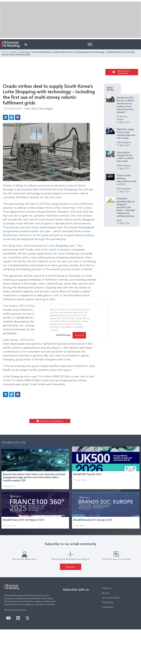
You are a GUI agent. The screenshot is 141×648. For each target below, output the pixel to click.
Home (14, 52)
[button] (25, 44)
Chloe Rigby (45, 108)
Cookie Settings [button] (63, 335)
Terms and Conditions (111, 598)
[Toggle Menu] (90, 44)
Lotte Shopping (57, 245)
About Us (106, 593)
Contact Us (106, 588)
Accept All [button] (79, 335)
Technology (24, 52)
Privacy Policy (107, 602)
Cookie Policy (107, 607)
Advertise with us (76, 589)
